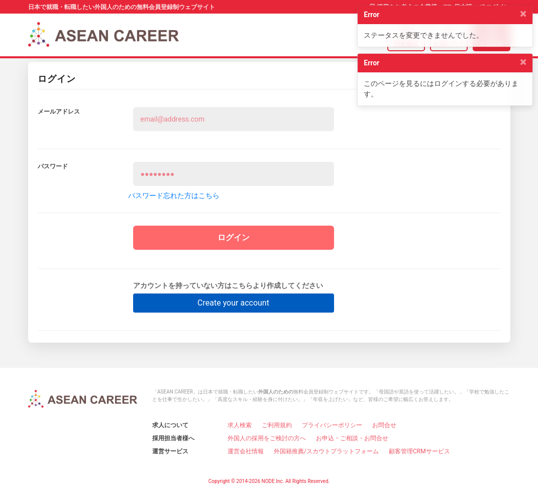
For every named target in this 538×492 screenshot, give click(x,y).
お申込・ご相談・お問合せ (352, 437)
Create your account (233, 302)
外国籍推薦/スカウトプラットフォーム (326, 450)
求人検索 (240, 424)
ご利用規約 (277, 424)
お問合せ (384, 424)
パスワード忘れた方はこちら (174, 195)
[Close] (523, 14)
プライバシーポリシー (332, 424)
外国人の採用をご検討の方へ (267, 437)
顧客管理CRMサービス (419, 450)
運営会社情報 (246, 450)
